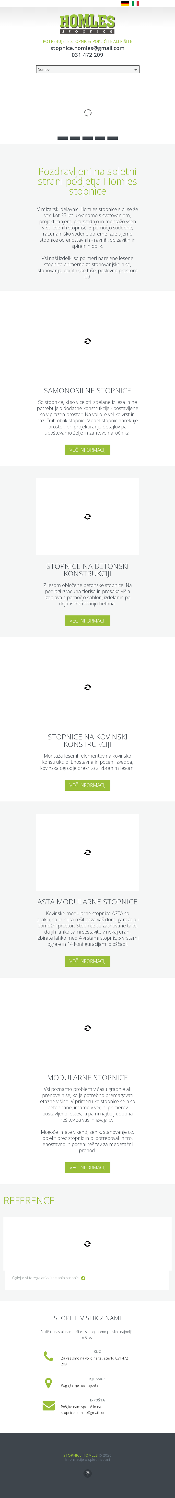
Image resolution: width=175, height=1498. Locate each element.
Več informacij (87, 450)
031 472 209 (87, 54)
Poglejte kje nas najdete (79, 1385)
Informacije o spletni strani (87, 1459)
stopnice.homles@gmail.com (87, 47)
